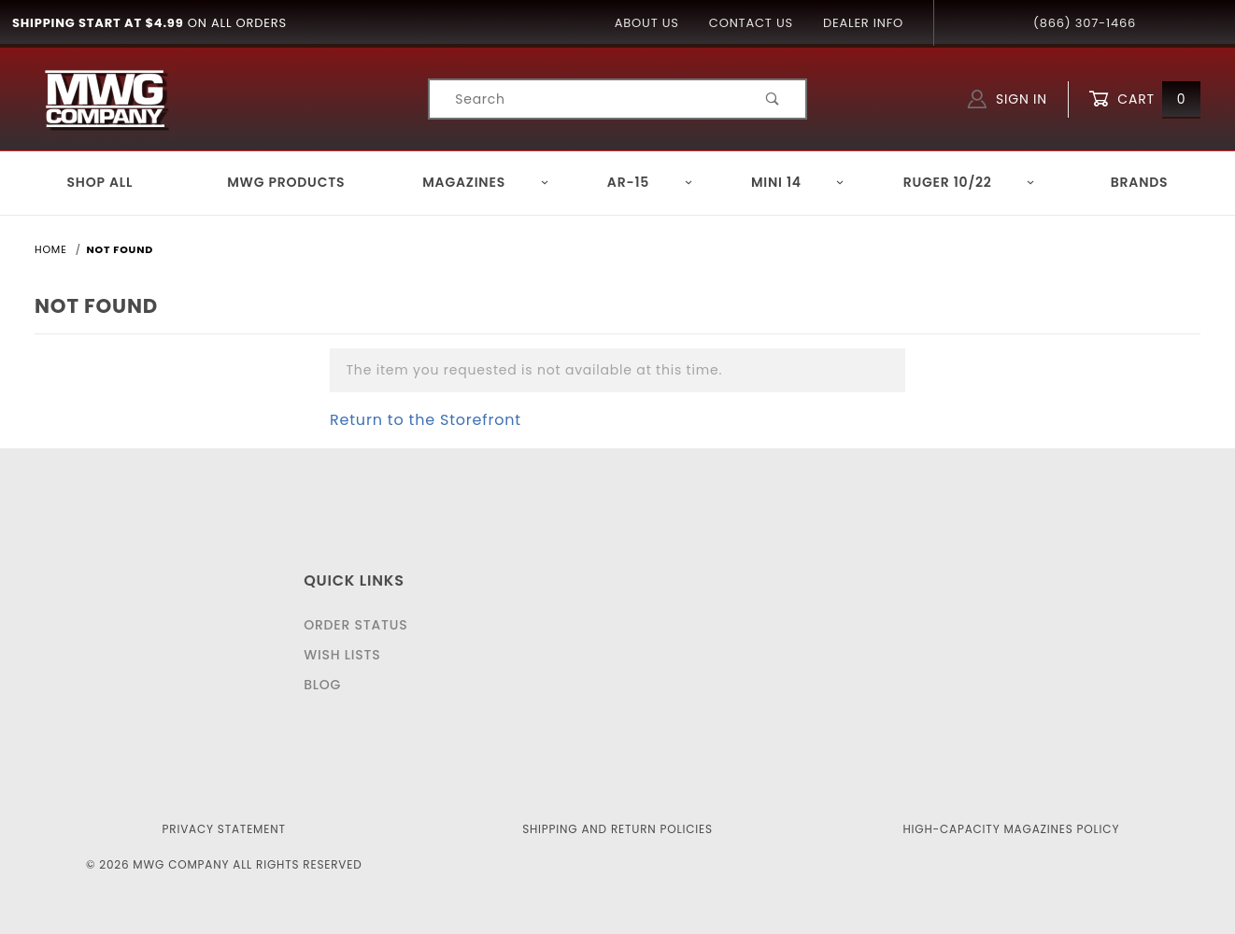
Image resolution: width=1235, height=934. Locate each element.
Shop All (100, 182)
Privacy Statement (224, 829)
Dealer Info (863, 23)
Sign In (1007, 99)
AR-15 (650, 182)
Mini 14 (798, 182)
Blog (322, 684)
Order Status (355, 625)
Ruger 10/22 (969, 182)
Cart (1144, 99)
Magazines (485, 182)
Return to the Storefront (425, 420)
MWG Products (286, 182)
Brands (1140, 182)
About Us (647, 23)
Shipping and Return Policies (617, 829)
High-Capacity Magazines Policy (1010, 829)
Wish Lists (342, 654)
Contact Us (751, 23)
